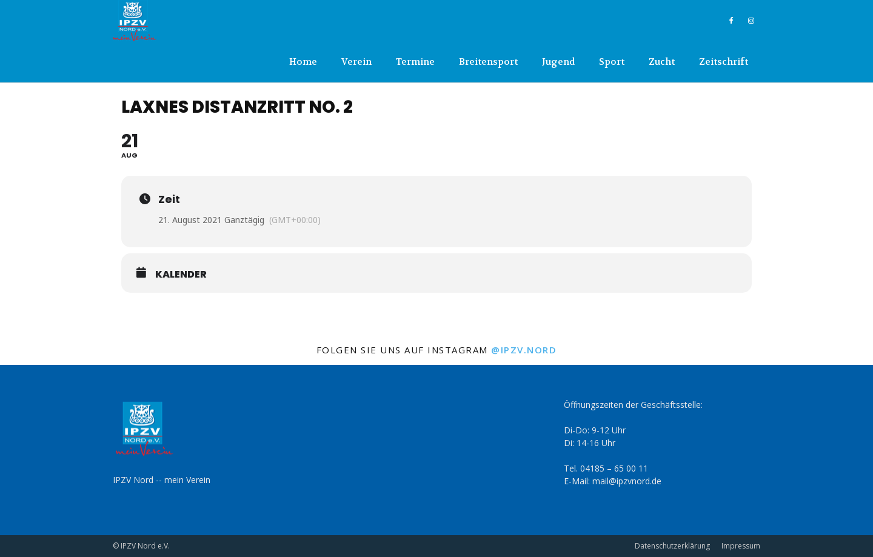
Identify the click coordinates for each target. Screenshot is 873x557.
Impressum (740, 546)
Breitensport (488, 62)
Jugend (558, 62)
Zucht (662, 62)
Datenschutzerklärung (672, 546)
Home (303, 62)
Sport (611, 62)
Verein (356, 62)
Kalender (181, 274)
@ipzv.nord (524, 350)
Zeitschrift (723, 62)
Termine (415, 62)
